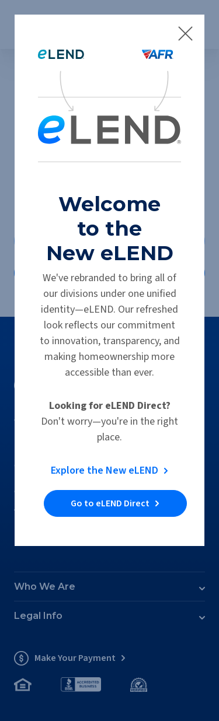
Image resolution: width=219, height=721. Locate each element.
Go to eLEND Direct (110, 503)
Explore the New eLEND (104, 470)
